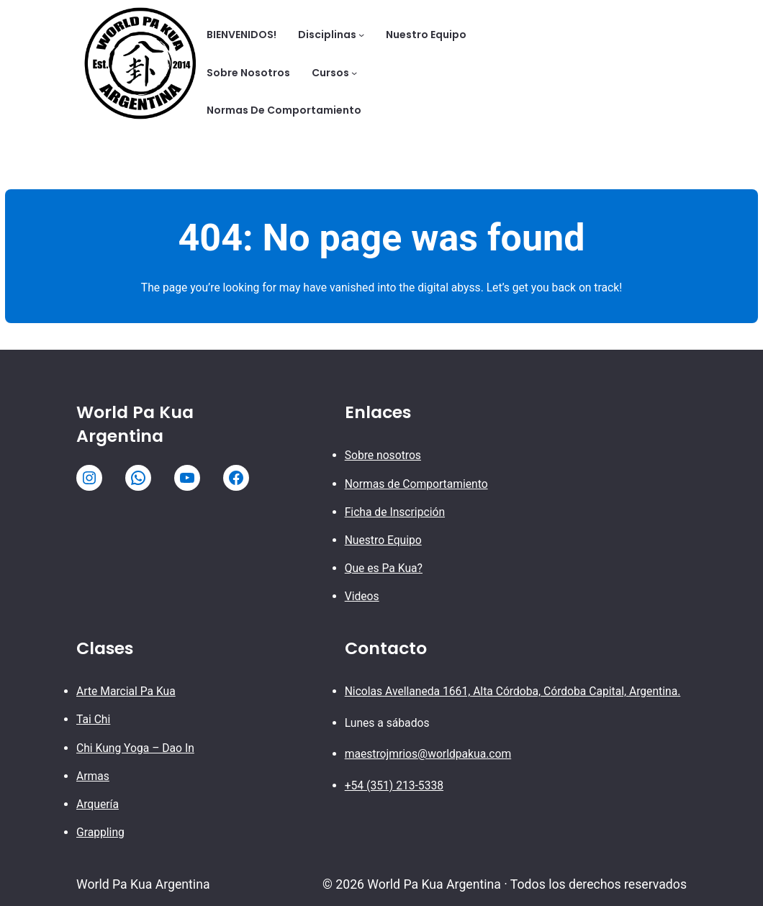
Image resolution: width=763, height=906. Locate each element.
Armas (92, 776)
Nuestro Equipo (383, 540)
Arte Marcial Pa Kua (126, 691)
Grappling (100, 832)
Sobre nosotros (383, 455)
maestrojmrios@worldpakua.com (428, 754)
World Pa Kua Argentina (135, 424)
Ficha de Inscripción (395, 512)
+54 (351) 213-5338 (394, 785)
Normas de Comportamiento (416, 484)
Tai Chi (93, 719)
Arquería (97, 804)
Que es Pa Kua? (384, 568)
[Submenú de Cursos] (354, 73)
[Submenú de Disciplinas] (361, 34)
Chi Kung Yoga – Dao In (135, 748)
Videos (362, 596)
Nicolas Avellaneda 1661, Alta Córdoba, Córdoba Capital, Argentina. (513, 691)
